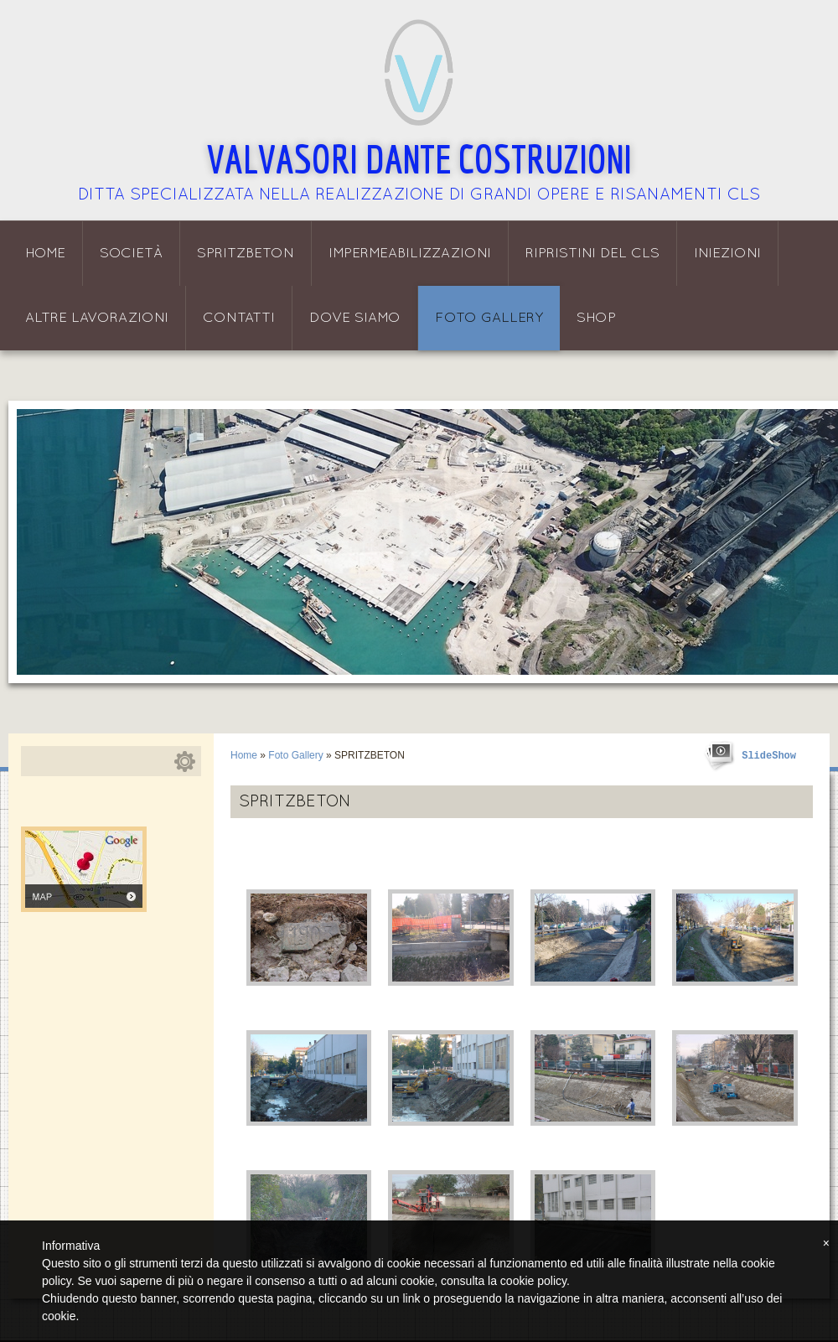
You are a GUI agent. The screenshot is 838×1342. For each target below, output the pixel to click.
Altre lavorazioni (96, 318)
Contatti (239, 318)
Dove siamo (355, 318)
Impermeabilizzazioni (409, 253)
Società (131, 253)
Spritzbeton (245, 253)
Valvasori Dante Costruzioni (419, 158)
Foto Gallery (489, 318)
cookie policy (533, 1281)
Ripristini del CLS (592, 253)
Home (45, 253)
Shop (596, 318)
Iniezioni (727, 253)
